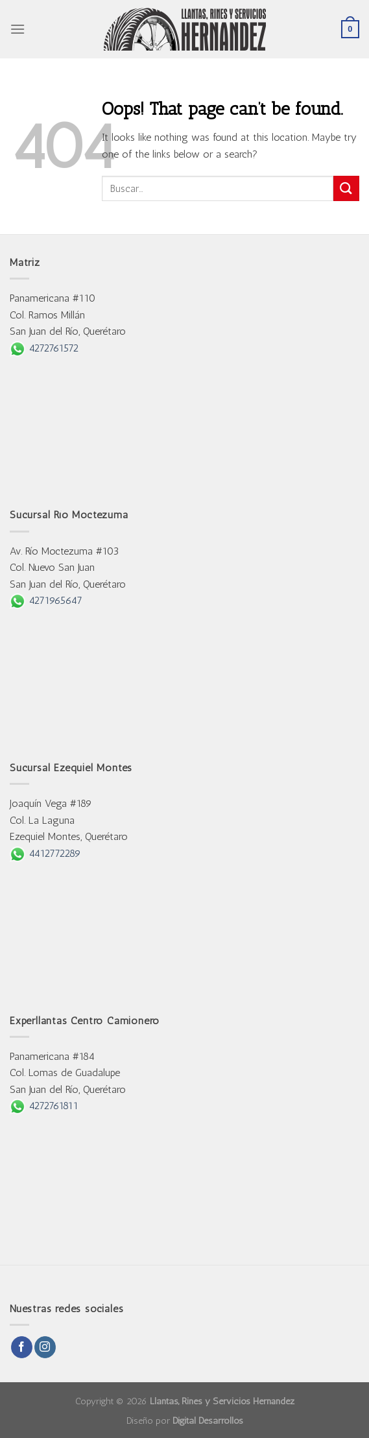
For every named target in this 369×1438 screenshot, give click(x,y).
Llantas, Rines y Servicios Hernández (222, 1401)
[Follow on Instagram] (45, 1347)
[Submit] (346, 188)
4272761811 (44, 1105)
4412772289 (45, 853)
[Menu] (17, 29)
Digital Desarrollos (208, 1420)
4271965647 (46, 600)
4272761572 (44, 348)
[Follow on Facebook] (21, 1347)
